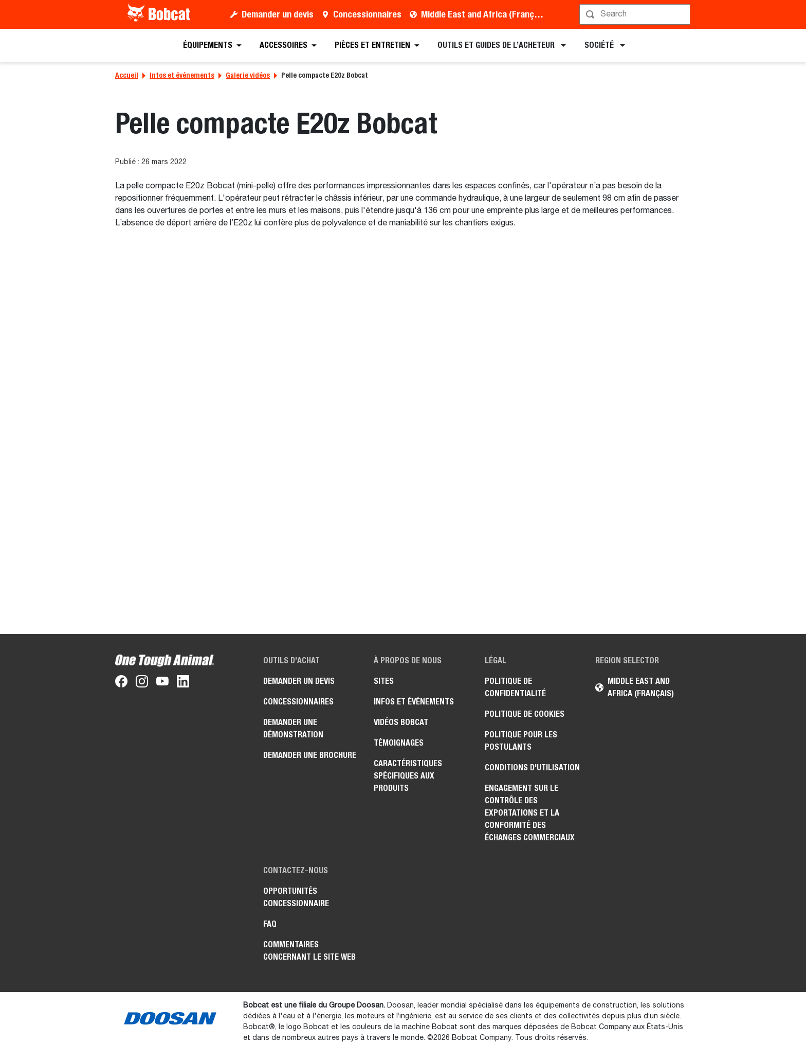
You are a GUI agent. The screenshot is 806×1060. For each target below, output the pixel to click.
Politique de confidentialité (515, 687)
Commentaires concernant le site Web (309, 951)
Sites (384, 681)
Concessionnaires (367, 14)
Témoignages (399, 743)
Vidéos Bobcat (401, 722)
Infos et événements (182, 75)
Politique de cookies (524, 714)
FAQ (270, 924)
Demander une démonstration (293, 728)
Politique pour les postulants (521, 741)
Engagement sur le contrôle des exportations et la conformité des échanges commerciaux (530, 812)
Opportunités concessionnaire (296, 897)
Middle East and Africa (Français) (484, 14)
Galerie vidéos (248, 75)
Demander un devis (278, 14)
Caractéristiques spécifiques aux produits (408, 775)
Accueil (126, 75)
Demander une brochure (309, 755)
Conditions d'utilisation (532, 767)
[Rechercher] (635, 14)
